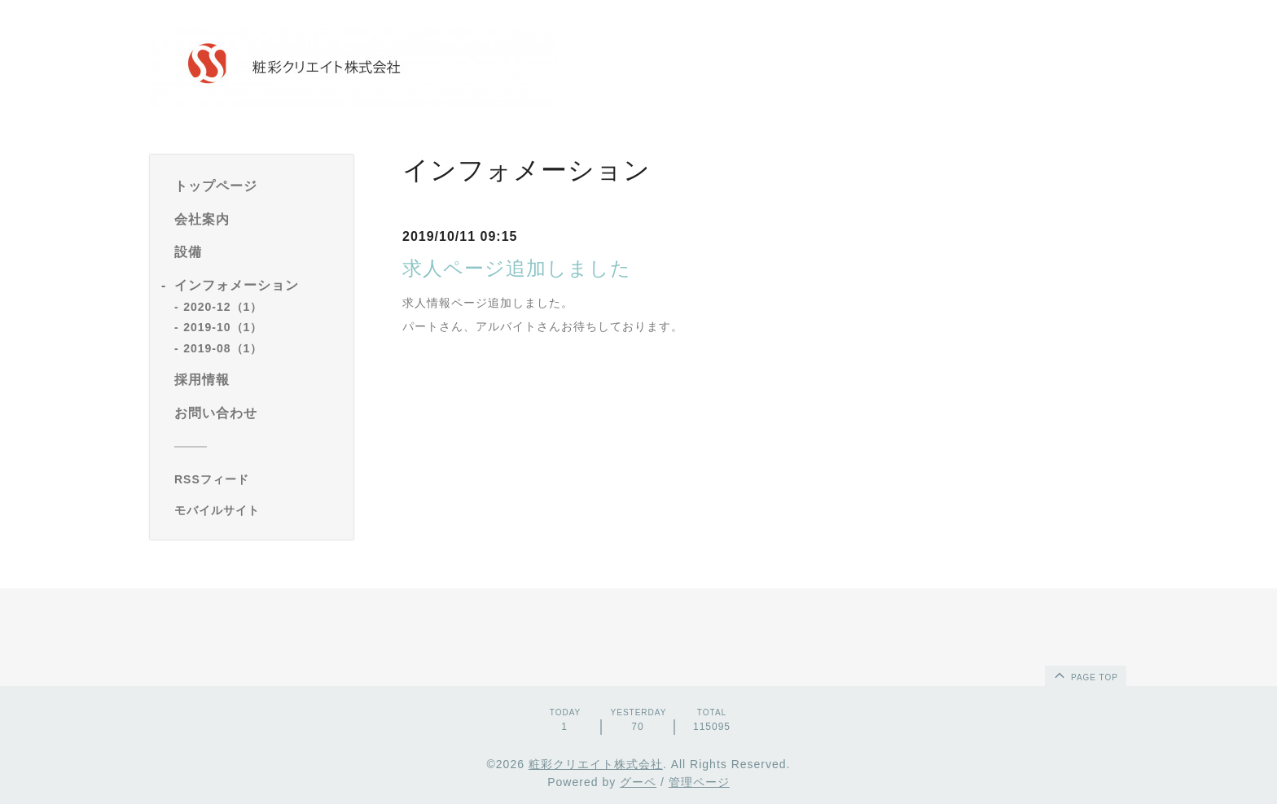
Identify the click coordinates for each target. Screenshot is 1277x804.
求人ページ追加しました (516, 268)
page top (1084, 674)
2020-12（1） (222, 306)
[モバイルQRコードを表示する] (257, 510)
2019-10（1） (222, 327)
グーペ (638, 782)
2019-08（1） (222, 348)
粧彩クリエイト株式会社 (596, 764)
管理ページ (699, 782)
